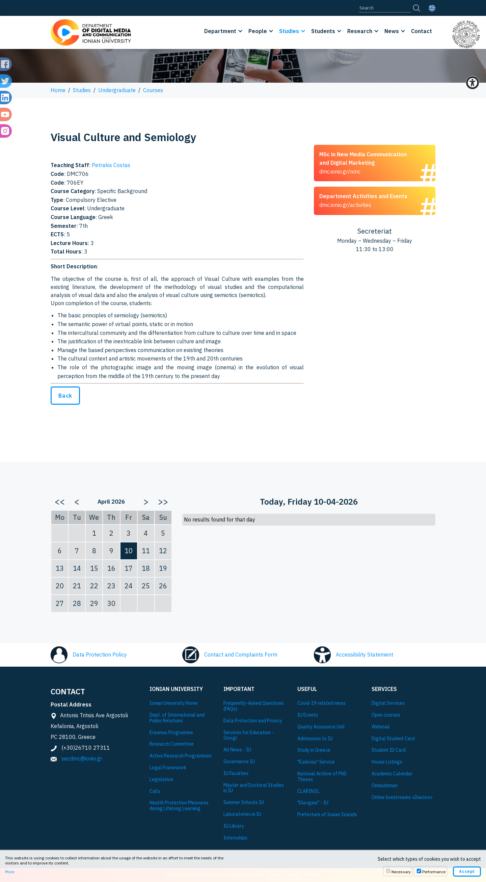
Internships (235, 838)
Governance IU (239, 762)
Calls (155, 791)
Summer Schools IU (243, 802)
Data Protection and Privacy (252, 721)
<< (60, 501)
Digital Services (388, 703)
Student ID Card (389, 750)
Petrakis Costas (111, 165)
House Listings (387, 762)
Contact (421, 31)
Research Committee (172, 744)
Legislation (161, 779)
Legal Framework (168, 768)
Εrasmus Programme (171, 733)
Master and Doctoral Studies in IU (253, 788)
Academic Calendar (392, 774)
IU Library (233, 826)
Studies (289, 31)
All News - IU (237, 750)
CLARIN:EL (308, 791)
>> (163, 501)
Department (220, 31)
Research (359, 31)
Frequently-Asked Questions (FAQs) (253, 706)
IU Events (307, 715)
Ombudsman (385, 786)
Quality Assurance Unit (321, 727)
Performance (434, 871)
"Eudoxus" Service (316, 762)
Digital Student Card (393, 739)
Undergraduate (117, 90)
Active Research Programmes (181, 756)
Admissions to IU (315, 739)
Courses (153, 90)
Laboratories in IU (242, 814)
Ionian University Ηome (174, 703)
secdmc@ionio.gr (81, 758)
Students (323, 31)
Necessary (401, 871)
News (391, 31)
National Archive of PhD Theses (322, 776)
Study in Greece (313, 750)
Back (65, 395)
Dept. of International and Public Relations (177, 718)
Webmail (381, 727)
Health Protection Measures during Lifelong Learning (179, 805)
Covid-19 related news (321, 703)
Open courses (386, 715)
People (257, 31)
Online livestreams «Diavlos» (402, 797)
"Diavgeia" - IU (312, 803)
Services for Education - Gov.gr (248, 735)
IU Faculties (235, 773)
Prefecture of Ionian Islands (327, 815)
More (9, 871)
